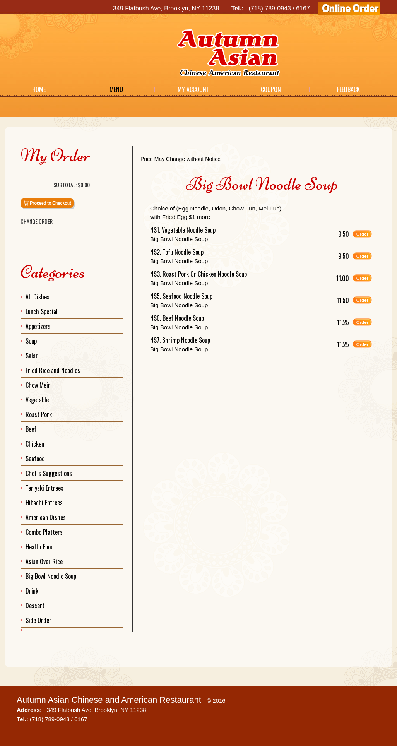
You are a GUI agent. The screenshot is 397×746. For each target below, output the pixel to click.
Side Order (38, 620)
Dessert (35, 605)
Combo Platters (44, 532)
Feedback (348, 89)
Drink (32, 590)
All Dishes (38, 296)
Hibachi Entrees (44, 502)
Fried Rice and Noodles (53, 370)
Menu (116, 89)
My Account (193, 89)
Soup (31, 341)
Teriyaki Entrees (44, 488)
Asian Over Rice (44, 561)
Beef (31, 429)
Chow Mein (38, 385)
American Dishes (46, 517)
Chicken (35, 443)
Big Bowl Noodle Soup (51, 576)
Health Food (40, 546)
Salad (32, 355)
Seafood (35, 458)
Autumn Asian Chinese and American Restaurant (109, 700)
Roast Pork (39, 414)
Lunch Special (42, 311)
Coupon (271, 89)
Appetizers (38, 326)
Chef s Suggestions (49, 473)
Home (39, 89)
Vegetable (37, 399)
